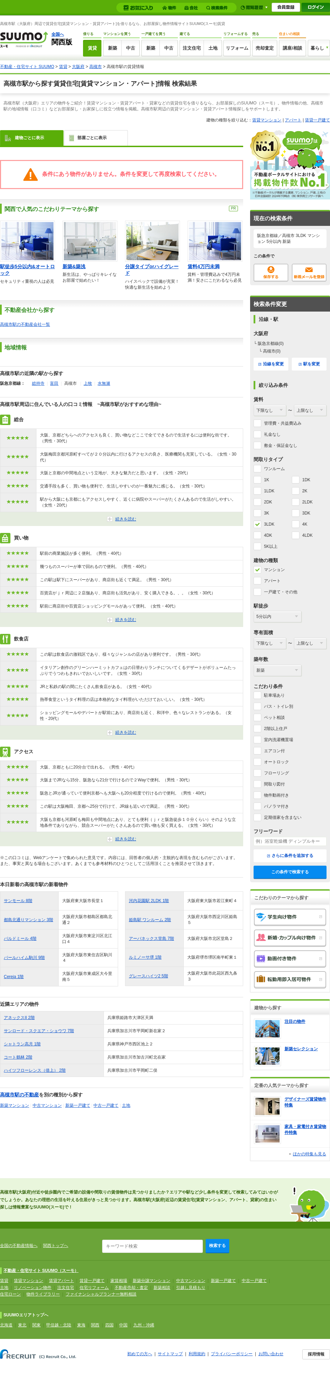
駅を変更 (309, 364)
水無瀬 (104, 383)
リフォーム (237, 48)
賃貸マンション (266, 120)
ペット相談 (274, 717)
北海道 (6, 1325)
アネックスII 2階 (19, 1017)
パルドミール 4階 (20, 938)
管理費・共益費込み (283, 423)
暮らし (317, 48)
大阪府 (78, 66)
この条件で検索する (290, 871)
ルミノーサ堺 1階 (145, 957)
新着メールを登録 (309, 273)
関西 (95, 1325)
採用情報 (316, 1354)
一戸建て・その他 (280, 591)
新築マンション (14, 1105)
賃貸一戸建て (317, 120)
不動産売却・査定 (131, 1287)
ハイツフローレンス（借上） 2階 (35, 1070)
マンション (274, 569)
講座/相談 (292, 48)
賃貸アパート (61, 1280)
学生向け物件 (290, 917)
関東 (36, 1325)
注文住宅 (192, 48)
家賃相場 (118, 1280)
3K (266, 513)
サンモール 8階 (18, 900)
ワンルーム (274, 468)
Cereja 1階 (14, 976)
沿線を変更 (271, 364)
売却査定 (265, 48)
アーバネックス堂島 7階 (151, 938)
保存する (271, 273)
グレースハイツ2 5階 (148, 976)
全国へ (57, 34)
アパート (293, 120)
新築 (112, 48)
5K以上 (271, 546)
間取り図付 (274, 784)
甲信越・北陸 (58, 1325)
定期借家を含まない (283, 817)
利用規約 (197, 1353)
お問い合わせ (270, 1353)
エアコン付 (274, 750)
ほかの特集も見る (309, 1154)
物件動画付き (276, 795)
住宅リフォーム (94, 1287)
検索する (217, 1245)
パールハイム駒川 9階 (24, 957)
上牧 (88, 383)
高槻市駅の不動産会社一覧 (25, 324)
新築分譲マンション (151, 1280)
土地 (212, 48)
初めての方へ (139, 1353)
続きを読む (125, 519)
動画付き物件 (290, 959)
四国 (109, 1325)
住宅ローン (10, 1294)
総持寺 (38, 383)
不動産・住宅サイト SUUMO (27, 66)
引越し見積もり (190, 1287)
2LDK (307, 502)
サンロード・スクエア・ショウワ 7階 (39, 1030)
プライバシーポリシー (232, 1353)
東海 (81, 1325)
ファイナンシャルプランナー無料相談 (101, 1294)
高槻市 (95, 66)
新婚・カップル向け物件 (290, 938)
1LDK (269, 491)
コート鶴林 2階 (18, 1057)
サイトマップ (170, 1353)
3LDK (269, 524)
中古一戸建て (105, 1105)
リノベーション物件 (32, 1287)
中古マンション (47, 1105)
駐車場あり (274, 695)
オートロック (276, 761)
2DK (268, 502)
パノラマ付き (276, 806)
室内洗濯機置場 (278, 739)
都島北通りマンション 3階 (28, 919)
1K (266, 479)
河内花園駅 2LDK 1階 (149, 900)
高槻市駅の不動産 (19, 1094)
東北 (22, 1325)
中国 (123, 1325)
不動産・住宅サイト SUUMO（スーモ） (41, 1270)
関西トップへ (55, 1245)
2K (304, 491)
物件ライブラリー (43, 1294)
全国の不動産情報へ (19, 1245)
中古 (130, 48)
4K (304, 524)
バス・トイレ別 (278, 706)
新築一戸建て (77, 1105)
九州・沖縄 (143, 1325)
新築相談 (162, 1287)
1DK (306, 479)
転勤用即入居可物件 (290, 979)
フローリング (276, 773)
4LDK (307, 535)
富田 (54, 383)
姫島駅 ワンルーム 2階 (150, 919)
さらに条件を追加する (290, 855)
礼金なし (272, 434)
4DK (268, 535)
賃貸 (92, 48)
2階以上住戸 (275, 728)
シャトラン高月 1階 (22, 1044)
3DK (306, 513)
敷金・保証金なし (280, 445)
